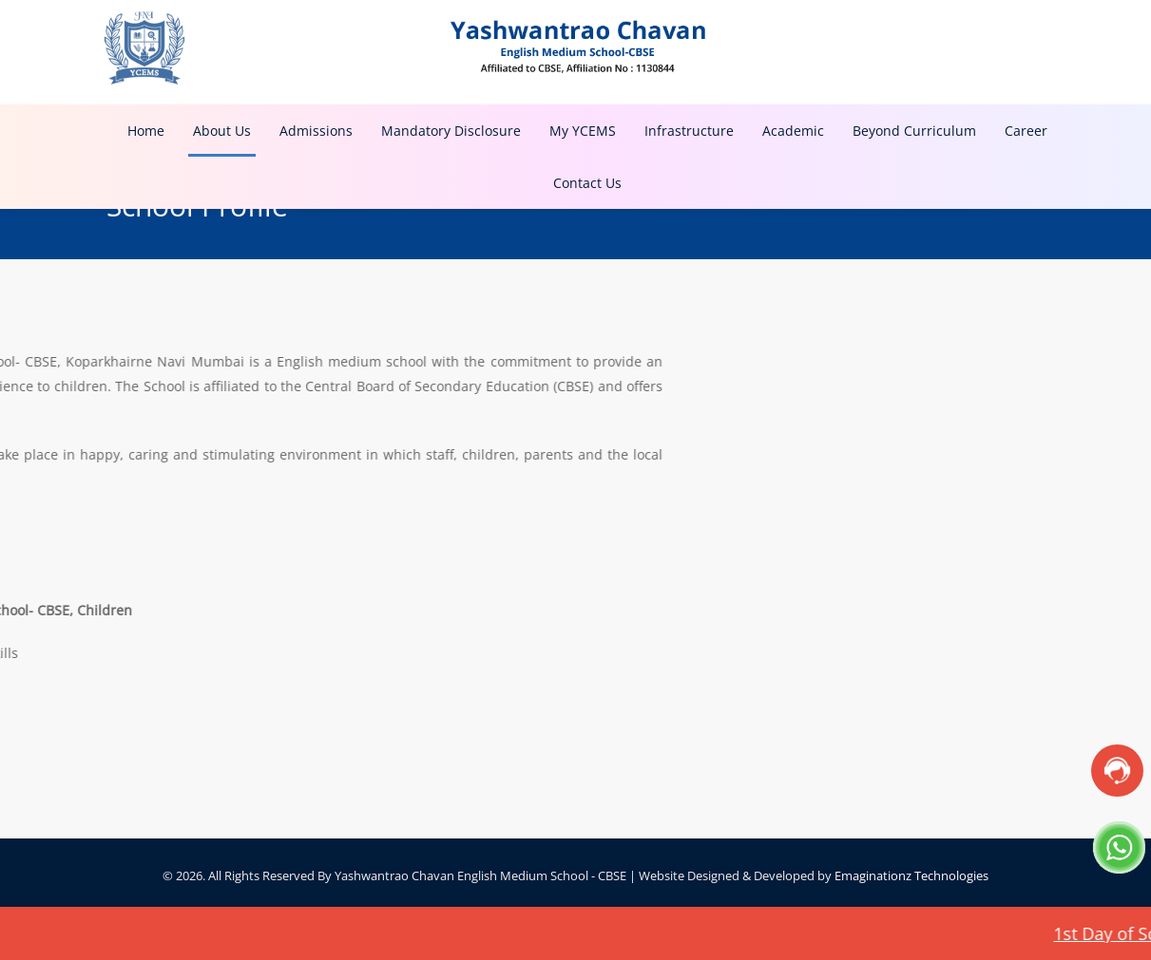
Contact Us (587, 183)
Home (145, 131)
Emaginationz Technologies (911, 875)
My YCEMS (582, 131)
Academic (793, 131)
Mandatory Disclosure (451, 131)
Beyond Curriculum (914, 131)
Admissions (316, 131)
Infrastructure (689, 131)
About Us (222, 131)
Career (1026, 131)
